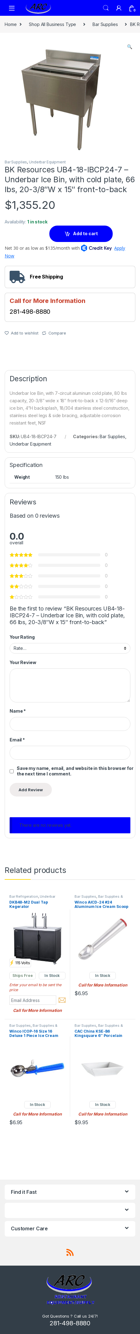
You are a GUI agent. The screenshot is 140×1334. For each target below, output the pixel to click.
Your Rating (22, 637)
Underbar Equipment (47, 162)
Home (10, 24)
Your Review (23, 662)
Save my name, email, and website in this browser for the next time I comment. (75, 771)
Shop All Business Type (52, 24)
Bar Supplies (105, 24)
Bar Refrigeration (23, 896)
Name (18, 711)
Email (17, 739)
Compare (57, 332)
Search (105, 8)
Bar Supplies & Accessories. (99, 898)
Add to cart (85, 233)
